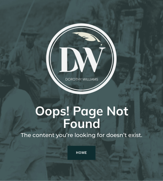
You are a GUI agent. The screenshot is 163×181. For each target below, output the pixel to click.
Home (81, 153)
